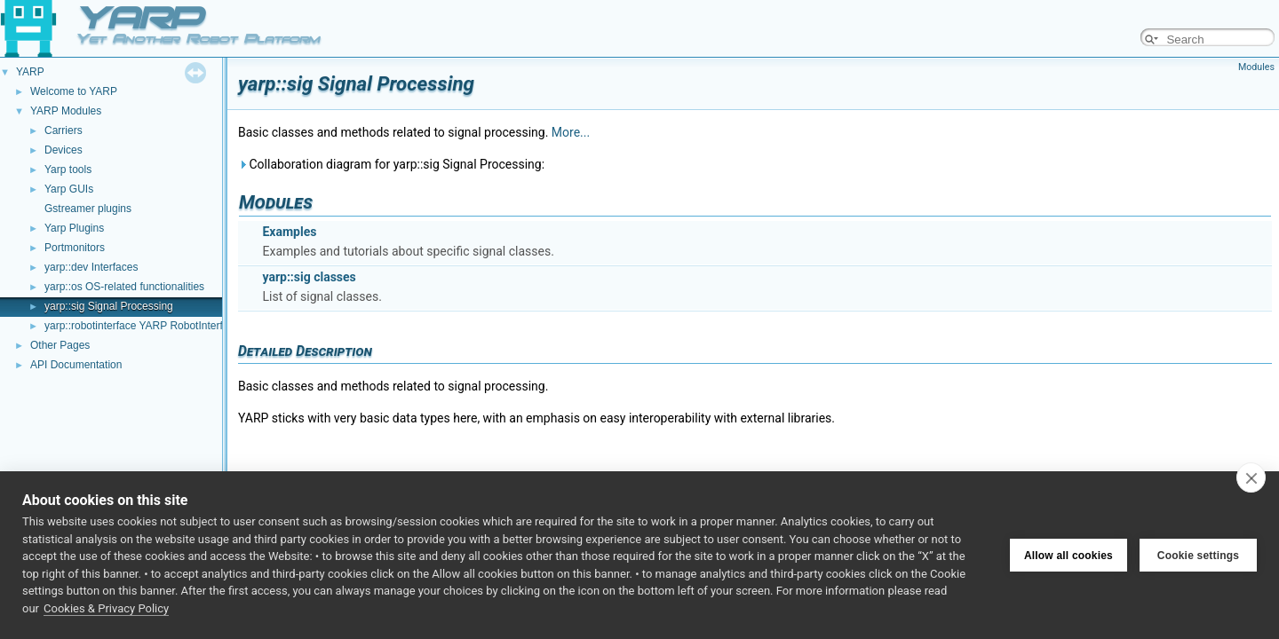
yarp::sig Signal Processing (108, 306)
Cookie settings (1198, 555)
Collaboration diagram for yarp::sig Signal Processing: (391, 164)
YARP (30, 72)
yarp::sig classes (308, 277)
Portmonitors (74, 247)
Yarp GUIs (68, 189)
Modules (1256, 67)
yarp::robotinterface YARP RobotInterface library (158, 326)
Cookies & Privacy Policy (106, 608)
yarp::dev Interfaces (91, 267)
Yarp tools (67, 169)
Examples (289, 232)
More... (571, 132)
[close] (1251, 477)
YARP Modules (65, 111)
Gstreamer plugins (87, 208)
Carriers (63, 130)
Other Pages (60, 345)
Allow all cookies (1068, 555)
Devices (63, 150)
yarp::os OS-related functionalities (124, 286)
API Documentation (76, 365)
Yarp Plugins (74, 228)
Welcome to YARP (73, 91)
